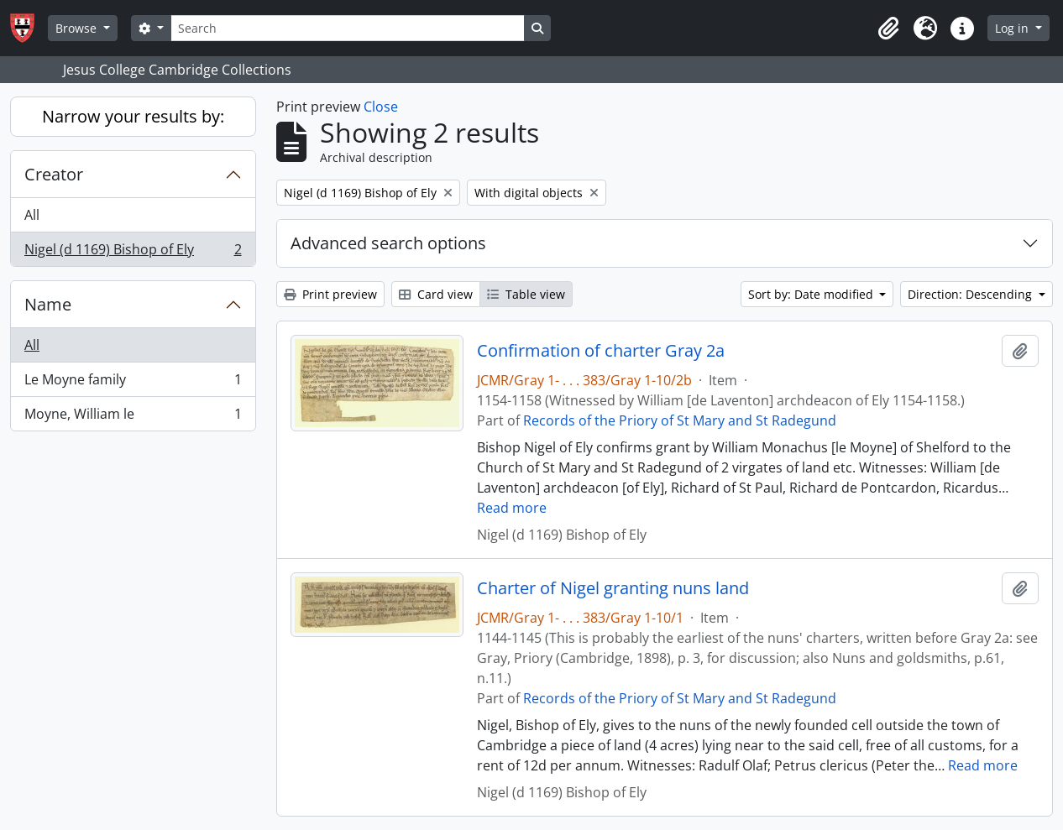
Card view (436, 294)
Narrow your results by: (133, 116)
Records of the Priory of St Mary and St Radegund (679, 420)
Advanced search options (388, 243)
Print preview (330, 294)
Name (47, 304)
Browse (77, 28)
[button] (888, 28)
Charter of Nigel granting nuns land (613, 588)
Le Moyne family (133, 383)
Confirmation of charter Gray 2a (601, 351)
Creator (53, 174)
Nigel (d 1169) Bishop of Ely (133, 252)
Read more (512, 508)
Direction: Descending (971, 294)
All (31, 215)
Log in (1013, 28)
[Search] (347, 28)
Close (381, 106)
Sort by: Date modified (812, 294)
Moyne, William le (133, 417)
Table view (526, 294)
